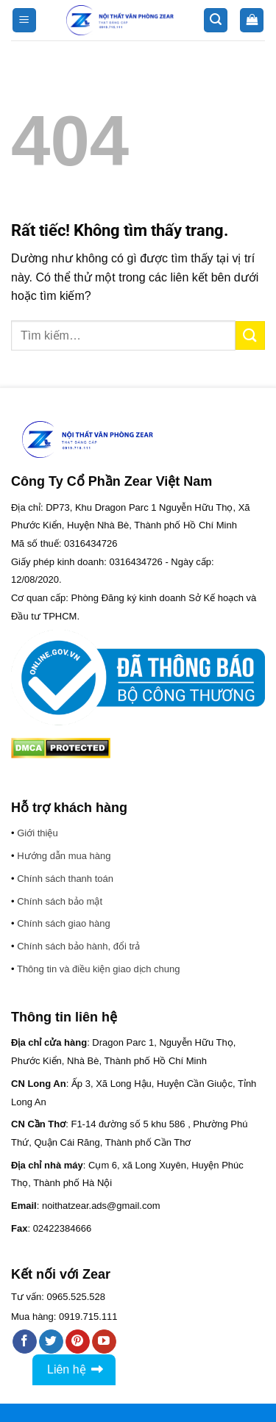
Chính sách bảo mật (59, 901)
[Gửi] (250, 335)
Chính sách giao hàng (63, 923)
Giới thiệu (37, 833)
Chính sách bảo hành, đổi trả (78, 946)
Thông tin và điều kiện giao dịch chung (98, 968)
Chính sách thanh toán (65, 878)
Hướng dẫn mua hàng (63, 855)
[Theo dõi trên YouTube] (104, 1341)
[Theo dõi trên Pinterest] (78, 1341)
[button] (24, 20)
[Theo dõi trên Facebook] (25, 1341)
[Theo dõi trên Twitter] (51, 1341)
